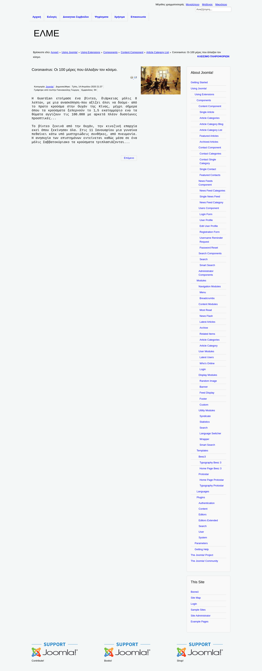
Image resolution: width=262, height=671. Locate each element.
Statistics (205, 421)
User (201, 531)
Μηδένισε (207, 4)
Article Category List (157, 52)
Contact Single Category (208, 161)
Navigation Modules (210, 286)
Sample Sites (198, 609)
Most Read (206, 310)
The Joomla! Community (204, 560)
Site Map (196, 597)
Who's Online (207, 363)
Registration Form (210, 231)
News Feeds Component (206, 182)
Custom (204, 404)
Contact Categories (210, 153)
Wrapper (204, 439)
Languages (203, 491)
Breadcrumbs (207, 298)
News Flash (206, 315)
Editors (203, 514)
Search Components (210, 253)
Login (203, 369)
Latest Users (207, 357)
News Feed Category (211, 202)
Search (204, 259)
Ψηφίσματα (101, 16)
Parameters (201, 543)
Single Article (207, 112)
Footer (203, 398)
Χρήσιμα (119, 16)
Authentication (207, 503)
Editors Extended (208, 520)
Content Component (132, 52)
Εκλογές (52, 16)
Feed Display (207, 392)
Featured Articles (209, 135)
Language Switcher (210, 433)
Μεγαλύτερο (192, 4)
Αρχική (36, 16)
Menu (203, 292)
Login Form (206, 214)
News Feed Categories (212, 190)
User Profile (206, 220)
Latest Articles (207, 321)
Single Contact (208, 169)
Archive (204, 327)
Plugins (201, 497)
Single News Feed (210, 196)
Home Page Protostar (212, 479)
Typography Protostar (212, 485)
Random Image (208, 380)
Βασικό (195, 591)
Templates (202, 450)
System (203, 537)
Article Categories (210, 117)
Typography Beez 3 (210, 462)
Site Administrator (200, 615)
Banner (204, 386)
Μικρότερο (221, 4)
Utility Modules (207, 410)
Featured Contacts (210, 175)
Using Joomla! (69, 52)
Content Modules (208, 304)
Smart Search (207, 265)
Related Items (207, 333)
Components (110, 52)
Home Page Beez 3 (210, 468)
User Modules (206, 351)
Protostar (204, 474)
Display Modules (208, 374)
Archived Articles (209, 141)
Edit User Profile (209, 226)
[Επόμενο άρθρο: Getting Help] (129, 158)
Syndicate (205, 416)
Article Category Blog (211, 124)
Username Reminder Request (211, 239)
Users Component (209, 208)
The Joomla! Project (202, 555)
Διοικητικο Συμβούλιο (76, 16)
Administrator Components (206, 273)
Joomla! (50, 86)
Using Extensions (90, 52)
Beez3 (202, 456)
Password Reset (209, 247)
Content (203, 508)
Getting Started (199, 82)
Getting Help (202, 549)
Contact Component (210, 147)
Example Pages (199, 621)
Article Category (209, 345)
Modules (201, 280)
